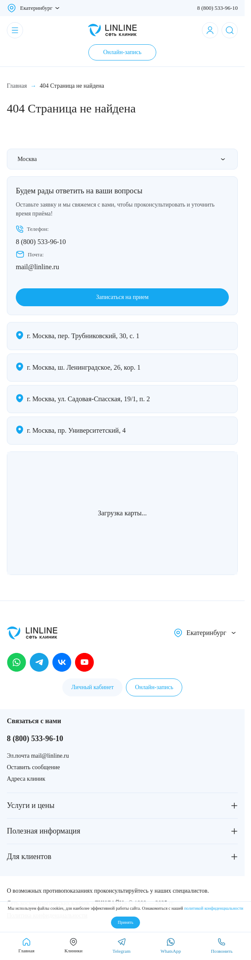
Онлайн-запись (122, 52)
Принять (125, 922)
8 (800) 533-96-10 (217, 8)
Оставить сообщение (33, 767)
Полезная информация (43, 831)
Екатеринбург (36, 8)
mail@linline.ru (37, 266)
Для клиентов (29, 856)
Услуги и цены (31, 805)
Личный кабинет (92, 687)
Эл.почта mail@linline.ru (38, 756)
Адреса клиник (26, 779)
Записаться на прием (122, 297)
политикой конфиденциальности (213, 908)
